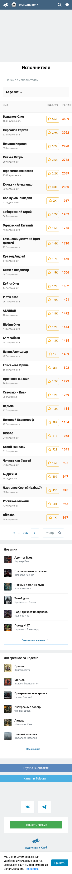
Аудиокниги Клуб (36, 839)
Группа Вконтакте (36, 768)
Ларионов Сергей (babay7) (22, 488)
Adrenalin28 (11, 338)
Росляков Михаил (16, 501)
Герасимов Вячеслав (18, 171)
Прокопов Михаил (16, 379)
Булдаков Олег (13, 116)
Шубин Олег (11, 324)
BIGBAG (8, 433)
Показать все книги (35, 640)
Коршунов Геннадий (17, 198)
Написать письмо (36, 824)
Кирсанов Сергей (15, 130)
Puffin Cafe (10, 297)
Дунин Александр (15, 352)
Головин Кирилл (14, 144)
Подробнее (32, 868)
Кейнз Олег (11, 283)
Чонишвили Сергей (17, 460)
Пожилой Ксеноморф (18, 420)
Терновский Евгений (18, 225)
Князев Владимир (16, 270)
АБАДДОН (9, 311)
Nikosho (8, 515)
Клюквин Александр (17, 184)
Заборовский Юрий (17, 212)
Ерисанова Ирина (16, 365)
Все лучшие (35, 749)
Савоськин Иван (14, 392)
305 (25, 533)
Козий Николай (14, 447)
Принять (59, 862)
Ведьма (8, 406)
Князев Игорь (13, 157)
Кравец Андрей (14, 256)
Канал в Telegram (36, 778)
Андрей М (10, 474)
